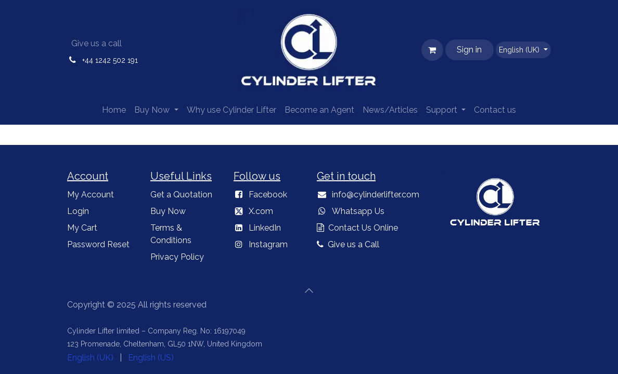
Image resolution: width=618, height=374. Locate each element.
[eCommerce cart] (432, 50)
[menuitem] (114, 110)
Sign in (469, 50)
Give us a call (96, 43)
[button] (309, 290)
